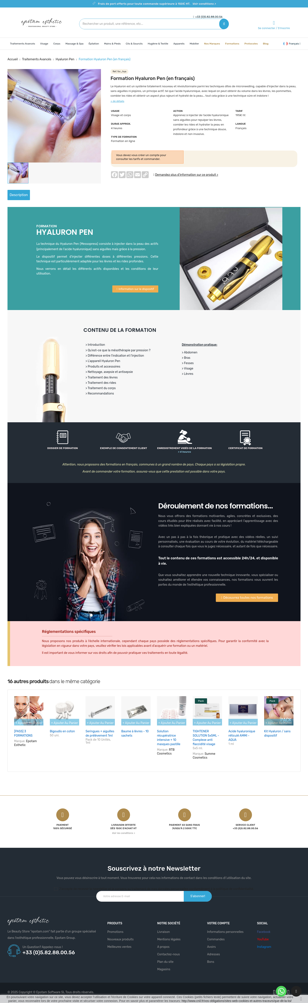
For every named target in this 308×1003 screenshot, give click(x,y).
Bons (210, 959)
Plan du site (165, 959)
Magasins (163, 967)
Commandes (216, 937)
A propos (163, 944)
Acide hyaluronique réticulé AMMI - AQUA (241, 736)
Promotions (115, 929)
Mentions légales (169, 937)
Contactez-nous (168, 952)
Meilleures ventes (119, 944)
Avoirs (211, 944)
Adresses (213, 952)
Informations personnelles (225, 929)
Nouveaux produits (120, 937)
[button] (135, 288)
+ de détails (117, 101)
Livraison (163, 929)
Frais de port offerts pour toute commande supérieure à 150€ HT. (157, 3)
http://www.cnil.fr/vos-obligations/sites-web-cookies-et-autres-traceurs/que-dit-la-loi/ (237, 1001)
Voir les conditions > (123, 830)
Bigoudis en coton (62, 731)
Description (23, 195)
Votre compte (218, 921)
